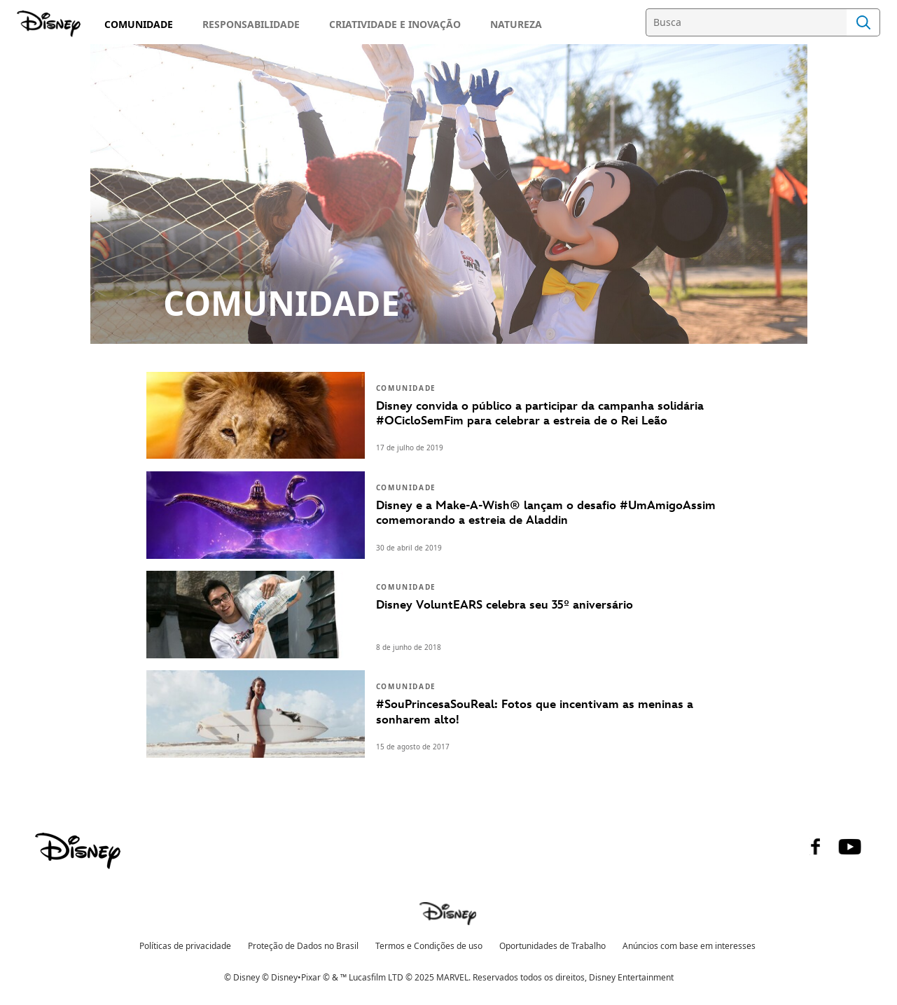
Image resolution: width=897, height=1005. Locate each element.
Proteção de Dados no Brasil (303, 946)
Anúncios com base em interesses (689, 946)
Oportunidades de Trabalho (552, 946)
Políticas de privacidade (185, 946)
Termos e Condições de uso (428, 946)
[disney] (77, 851)
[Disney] (50, 24)
